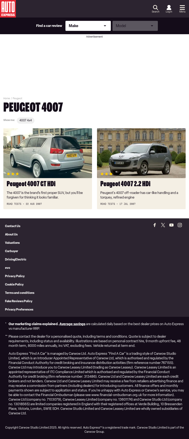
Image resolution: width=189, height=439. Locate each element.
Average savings (72, 324)
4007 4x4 (25, 120)
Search (155, 11)
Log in (169, 11)
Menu (182, 11)
